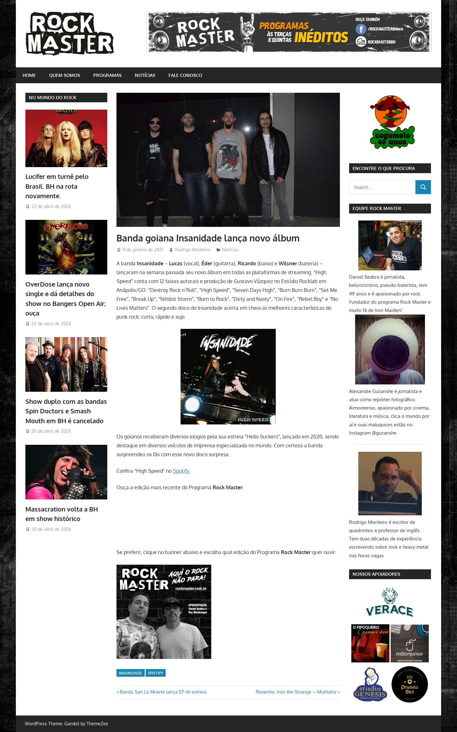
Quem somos (64, 75)
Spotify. (181, 471)
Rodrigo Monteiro (192, 249)
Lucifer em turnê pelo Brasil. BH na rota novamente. (57, 186)
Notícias (145, 75)
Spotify (155, 673)
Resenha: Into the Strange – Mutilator (296, 692)
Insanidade (130, 673)
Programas (107, 75)
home (29, 75)
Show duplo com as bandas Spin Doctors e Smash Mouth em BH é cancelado (66, 411)
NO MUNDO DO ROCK (52, 97)
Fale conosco (185, 75)
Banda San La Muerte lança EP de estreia (162, 692)
